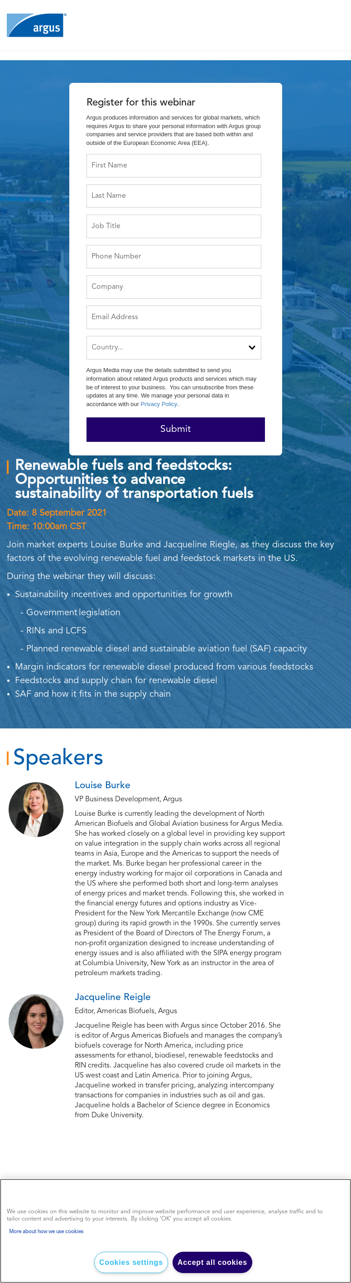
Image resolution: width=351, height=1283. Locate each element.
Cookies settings (131, 1262)
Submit (175, 429)
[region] (175, 1231)
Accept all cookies (212, 1262)
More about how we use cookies (46, 1232)
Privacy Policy (158, 404)
